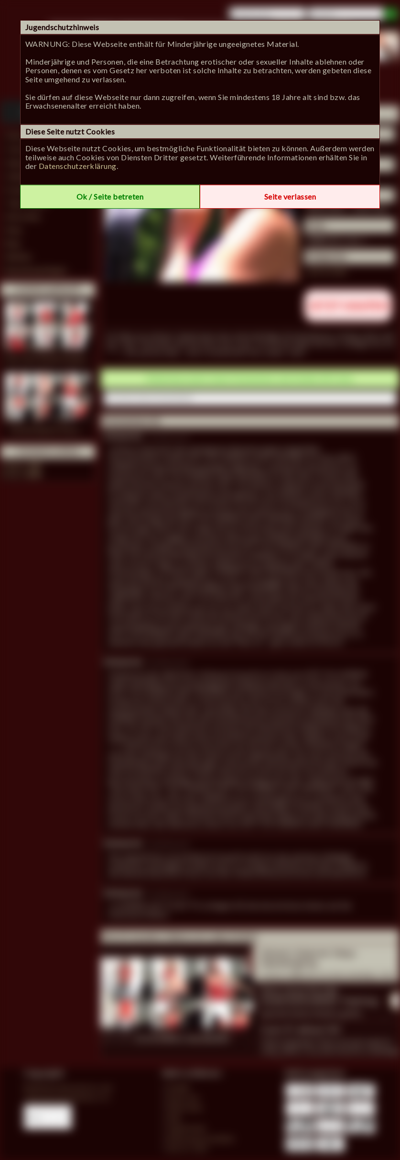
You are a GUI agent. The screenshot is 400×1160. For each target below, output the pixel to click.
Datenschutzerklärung (78, 165)
